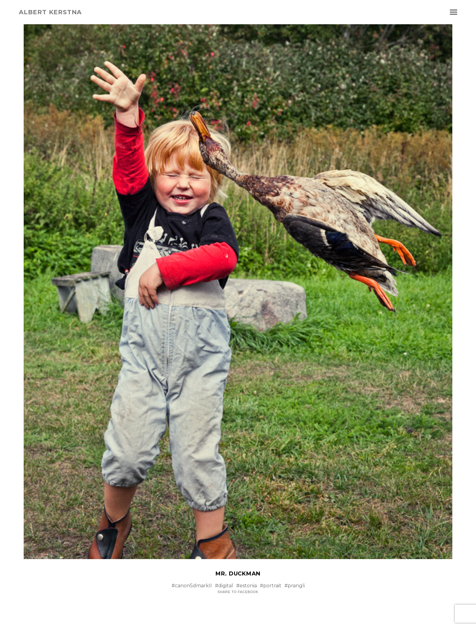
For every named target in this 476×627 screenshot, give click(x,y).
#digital (224, 585)
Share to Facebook (238, 592)
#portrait (270, 585)
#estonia (246, 585)
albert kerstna (50, 12)
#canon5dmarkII (192, 585)
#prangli (294, 585)
